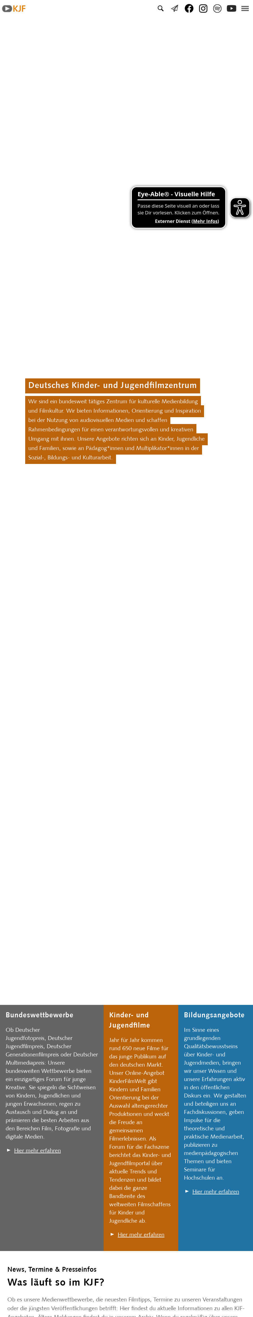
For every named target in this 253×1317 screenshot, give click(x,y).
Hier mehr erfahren (37, 1151)
